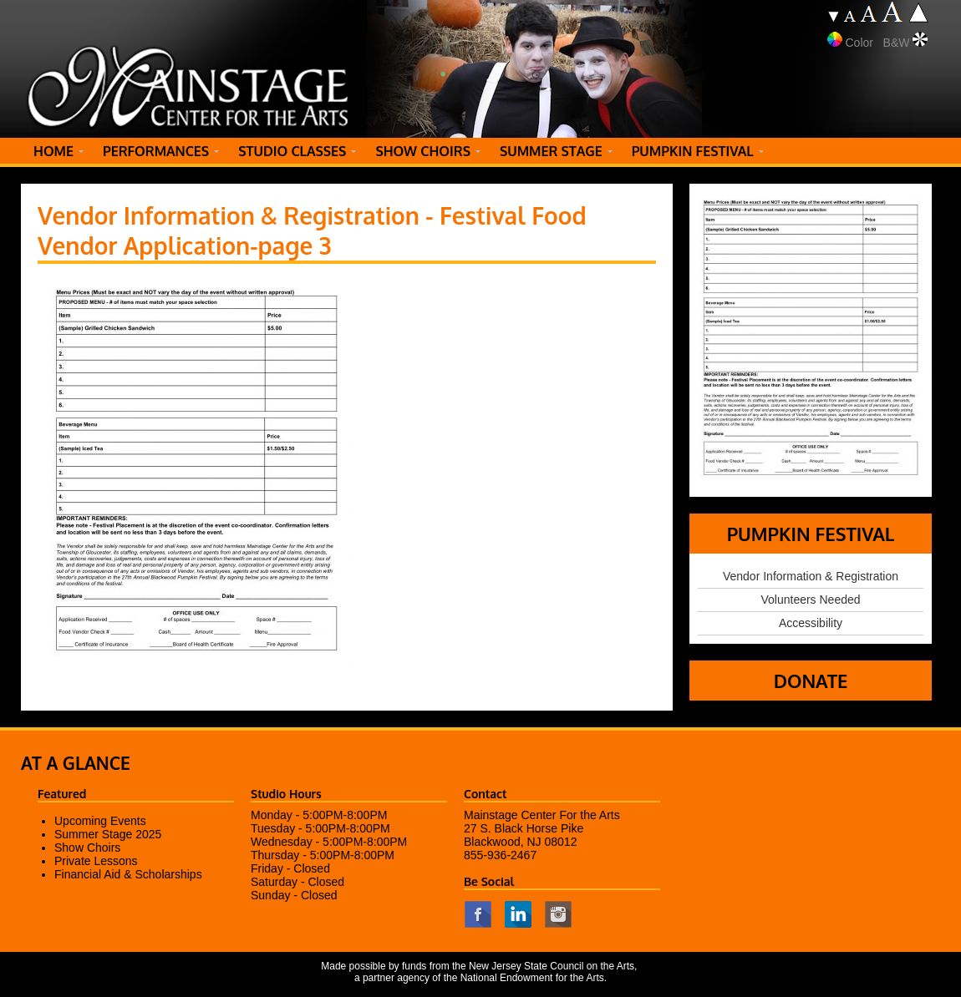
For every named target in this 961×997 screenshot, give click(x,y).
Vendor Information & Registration (810, 576)
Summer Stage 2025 (107, 834)
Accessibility (810, 623)
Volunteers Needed (810, 599)
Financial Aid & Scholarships (128, 874)
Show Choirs (87, 847)
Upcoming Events (100, 820)
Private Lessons (96, 861)
